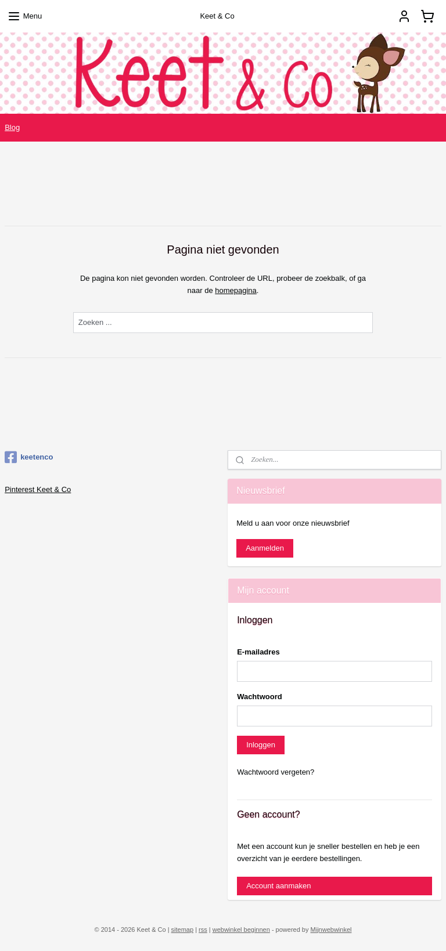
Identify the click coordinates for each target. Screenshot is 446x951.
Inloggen (260, 744)
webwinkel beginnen (241, 929)
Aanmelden (265, 548)
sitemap (182, 929)
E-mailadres (258, 652)
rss (203, 929)
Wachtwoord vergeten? (275, 772)
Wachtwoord (259, 696)
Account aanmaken (278, 885)
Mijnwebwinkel (331, 929)
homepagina (236, 289)
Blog (12, 127)
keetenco (29, 457)
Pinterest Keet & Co (38, 489)
